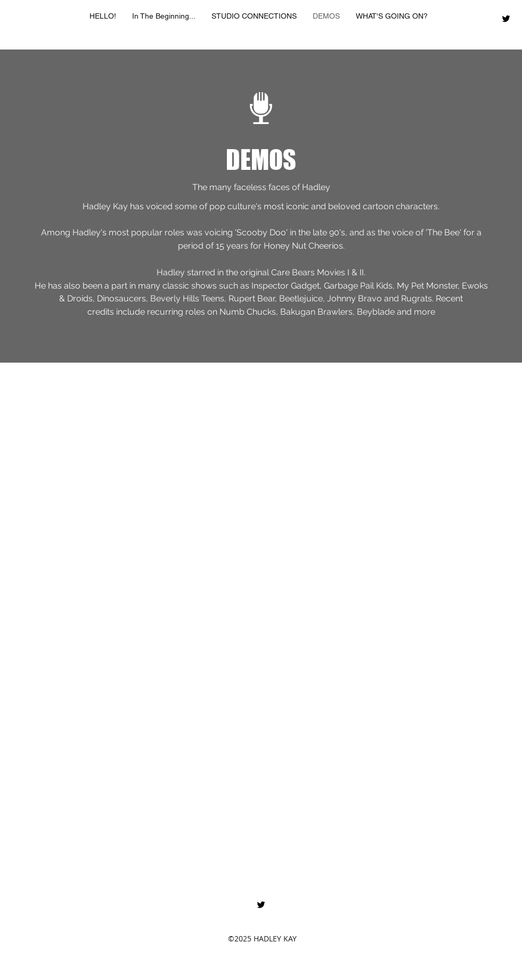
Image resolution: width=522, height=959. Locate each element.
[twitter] (506, 18)
